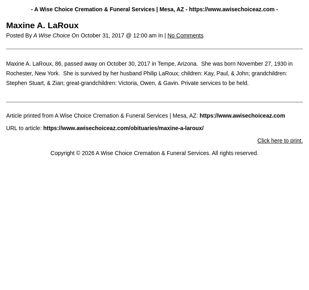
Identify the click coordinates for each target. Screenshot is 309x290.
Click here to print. (280, 140)
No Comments (185, 35)
